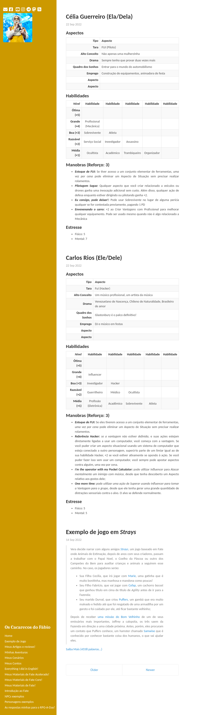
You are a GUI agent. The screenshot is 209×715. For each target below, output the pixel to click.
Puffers (123, 599)
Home (8, 636)
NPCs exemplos (14, 696)
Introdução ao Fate (17, 691)
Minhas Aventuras (16, 652)
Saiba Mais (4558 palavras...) (84, 649)
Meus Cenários (14, 658)
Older (94, 670)
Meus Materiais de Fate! (20, 685)
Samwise (149, 631)
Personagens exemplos (19, 702)
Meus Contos (13, 663)
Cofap (132, 585)
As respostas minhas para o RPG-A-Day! (30, 707)
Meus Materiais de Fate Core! (23, 680)
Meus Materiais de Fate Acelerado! (27, 674)
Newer (150, 670)
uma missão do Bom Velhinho (119, 617)
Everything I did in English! (21, 669)
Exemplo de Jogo (15, 641)
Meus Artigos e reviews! (20, 647)
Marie (132, 576)
